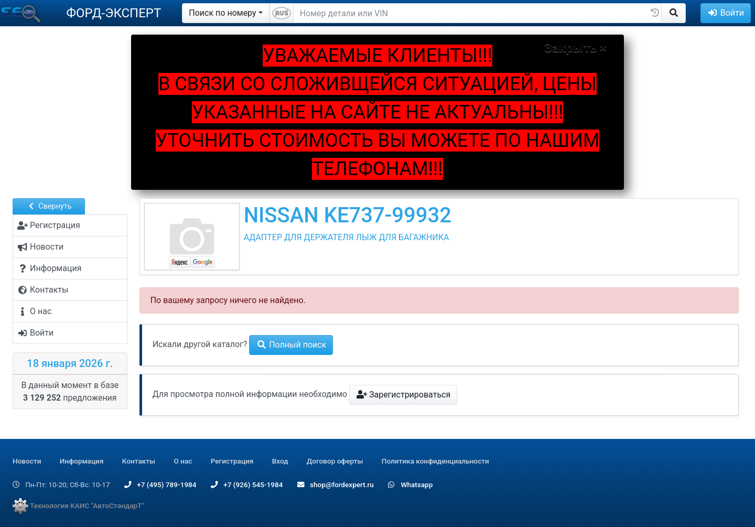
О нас (183, 461)
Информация (82, 461)
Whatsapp (410, 484)
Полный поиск (291, 345)
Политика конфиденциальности (435, 461)
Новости (27, 461)
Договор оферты (335, 461)
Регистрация (232, 461)
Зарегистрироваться (403, 395)
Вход (280, 461)
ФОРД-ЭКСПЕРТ (113, 13)
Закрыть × (575, 47)
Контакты (138, 461)
